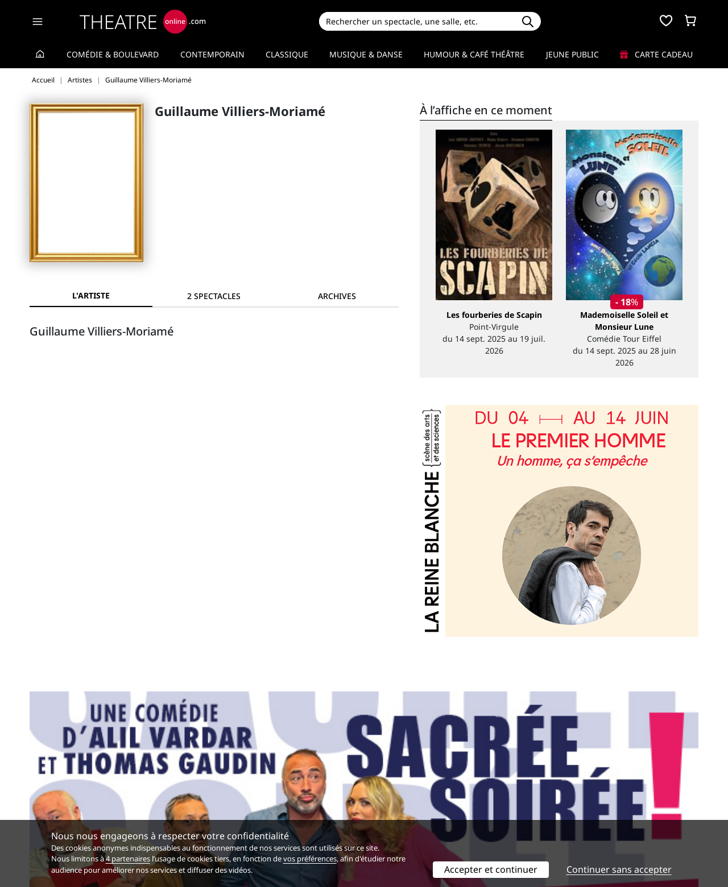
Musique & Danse (366, 54)
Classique (287, 54)
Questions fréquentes (241, 792)
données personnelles (270, 804)
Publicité (387, 792)
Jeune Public (572, 54)
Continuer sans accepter (619, 869)
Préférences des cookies (246, 816)
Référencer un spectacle (417, 780)
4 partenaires (128, 858)
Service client (225, 780)
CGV (208, 804)
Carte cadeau (656, 54)
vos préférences (310, 858)
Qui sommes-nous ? (67, 780)
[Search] (416, 21)
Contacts (46, 816)
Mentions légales (62, 804)
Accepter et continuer (490, 869)
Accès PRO (391, 804)
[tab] (213, 295)
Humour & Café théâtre (474, 54)
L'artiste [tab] (91, 295)
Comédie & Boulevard (113, 54)
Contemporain (212, 54)
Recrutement (54, 792)
